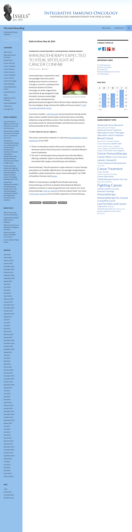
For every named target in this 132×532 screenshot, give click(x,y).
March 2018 (8, 296)
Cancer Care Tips (9, 63)
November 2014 (9, 414)
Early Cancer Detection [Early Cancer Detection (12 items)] (104, 182)
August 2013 (8, 459)
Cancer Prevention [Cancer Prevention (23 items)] (119, 157)
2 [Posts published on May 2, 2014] (121, 91)
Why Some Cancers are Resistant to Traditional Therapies (11, 227)
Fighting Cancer (50, 202)
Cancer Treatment (9, 75)
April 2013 (7, 470)
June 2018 (7, 287)
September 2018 (9, 278)
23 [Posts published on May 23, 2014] (122, 102)
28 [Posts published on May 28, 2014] (113, 106)
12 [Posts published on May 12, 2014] (104, 99)
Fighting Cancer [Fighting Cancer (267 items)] (109, 185)
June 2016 (7, 358)
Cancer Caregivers (10, 66)
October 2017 (8, 311)
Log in (6, 489)
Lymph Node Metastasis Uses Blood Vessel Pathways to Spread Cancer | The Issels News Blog (11, 186)
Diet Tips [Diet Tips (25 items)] (124, 179)
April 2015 (7, 399)
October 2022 (8, 272)
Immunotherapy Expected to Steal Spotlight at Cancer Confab (57, 60)
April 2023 (7, 255)
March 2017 (8, 331)
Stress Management (10, 103)
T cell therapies (52, 114)
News (5, 95)
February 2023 (8, 260)
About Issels (106, 28)
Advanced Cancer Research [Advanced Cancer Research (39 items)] (110, 125)
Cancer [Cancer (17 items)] (116, 141)
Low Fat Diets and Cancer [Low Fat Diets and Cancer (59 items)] (111, 203)
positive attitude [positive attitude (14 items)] (103, 211)
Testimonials (104, 74)
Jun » (126, 109)
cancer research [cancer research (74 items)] (106, 160)
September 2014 (9, 420)
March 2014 (8, 438)
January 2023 (8, 263)
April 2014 (7, 435)
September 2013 (9, 456)
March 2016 (8, 367)
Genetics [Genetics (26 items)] (101, 189)
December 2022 (9, 266)
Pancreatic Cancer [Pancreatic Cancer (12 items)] (119, 209)
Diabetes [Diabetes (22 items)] (116, 179)
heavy (46, 69)
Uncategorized (8, 109)
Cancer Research (62, 51)
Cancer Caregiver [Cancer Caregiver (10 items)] (102, 146)
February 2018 (8, 299)
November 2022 (9, 269)
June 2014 (7, 429)
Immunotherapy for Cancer (109, 72)
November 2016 (9, 343)
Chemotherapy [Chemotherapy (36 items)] (104, 179)
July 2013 (7, 462)
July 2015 (7, 391)
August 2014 (8, 423)
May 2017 (7, 325)
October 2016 (8, 346)
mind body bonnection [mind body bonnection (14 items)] (105, 209)
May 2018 (7, 290)
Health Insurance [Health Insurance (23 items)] (112, 189)
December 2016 (9, 340)
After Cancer (8, 52)
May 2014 (7, 432)
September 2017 (9, 314)
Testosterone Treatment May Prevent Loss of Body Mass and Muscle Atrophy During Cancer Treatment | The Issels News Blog (11, 147)
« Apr (100, 109)
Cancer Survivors (9, 72)
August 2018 (8, 281)
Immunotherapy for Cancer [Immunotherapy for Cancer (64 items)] (112, 197)
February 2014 (8, 441)
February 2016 (8, 370)
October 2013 (8, 453)
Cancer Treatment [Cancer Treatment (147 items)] (110, 169)
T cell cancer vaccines (38, 194)
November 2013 (9, 450)
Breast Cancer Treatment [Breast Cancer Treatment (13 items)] (105, 141)
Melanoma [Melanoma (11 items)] (111, 206)
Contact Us (103, 69)
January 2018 (8, 302)
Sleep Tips (62, 202)
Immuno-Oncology (10, 81)
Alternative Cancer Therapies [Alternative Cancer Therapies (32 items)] (110, 132)
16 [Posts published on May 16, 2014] (122, 99)
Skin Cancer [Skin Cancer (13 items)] (101, 213)
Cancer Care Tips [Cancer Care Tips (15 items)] (117, 148)
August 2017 (8, 317)
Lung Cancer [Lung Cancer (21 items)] (102, 206)
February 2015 (8, 405)
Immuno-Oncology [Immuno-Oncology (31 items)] (105, 191)
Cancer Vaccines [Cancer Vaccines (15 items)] (103, 172)
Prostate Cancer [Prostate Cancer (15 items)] (115, 211)
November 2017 (9, 308)
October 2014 (8, 417)
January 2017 (8, 337)
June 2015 (7, 394)
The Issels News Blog (14, 28)
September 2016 (9, 349)
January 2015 (8, 408)
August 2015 (8, 388)
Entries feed (7, 492)
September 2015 (9, 385)
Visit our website (50, 191)
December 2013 (9, 447)
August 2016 (8, 352)
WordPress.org (9, 498)
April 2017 (7, 328)
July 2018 (7, 284)
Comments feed (9, 495)
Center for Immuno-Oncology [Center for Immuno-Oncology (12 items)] (107, 174)
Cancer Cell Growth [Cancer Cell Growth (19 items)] (105, 150)
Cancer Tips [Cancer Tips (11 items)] (100, 165)
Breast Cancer (8, 60)
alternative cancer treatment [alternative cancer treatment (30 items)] (110, 135)
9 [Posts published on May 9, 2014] (121, 95)
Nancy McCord (9, 121)
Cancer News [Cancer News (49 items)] (104, 156)
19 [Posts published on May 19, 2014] (104, 102)
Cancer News (35, 202)
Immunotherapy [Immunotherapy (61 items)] (106, 194)
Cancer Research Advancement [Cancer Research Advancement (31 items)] (111, 163)
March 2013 (8, 473)
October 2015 (8, 382)
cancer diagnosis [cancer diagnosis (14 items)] (119, 151)
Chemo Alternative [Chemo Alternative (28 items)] (105, 176)
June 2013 (7, 464)
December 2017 (9, 305)
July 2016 (7, 355)
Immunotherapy (76, 51)
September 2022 (9, 275)
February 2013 (8, 476)
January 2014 (8, 444)
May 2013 (7, 467)
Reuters (54, 176)
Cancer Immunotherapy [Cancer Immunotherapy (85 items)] (112, 153)
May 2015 (7, 396)
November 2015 (9, 379)
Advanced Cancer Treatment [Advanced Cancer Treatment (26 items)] (109, 130)
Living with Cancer (10, 92)
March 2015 (8, 402)
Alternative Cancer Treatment (41, 51)
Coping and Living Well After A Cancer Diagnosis (11, 220)
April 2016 (7, 364)
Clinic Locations (105, 67)
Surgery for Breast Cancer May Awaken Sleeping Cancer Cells (10, 177)
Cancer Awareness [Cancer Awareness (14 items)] (104, 144)
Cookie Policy (119, 28)
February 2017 (8, 334)
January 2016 (8, 373)
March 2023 (8, 257)
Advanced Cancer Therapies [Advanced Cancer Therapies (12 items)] (106, 128)
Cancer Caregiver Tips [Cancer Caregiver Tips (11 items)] (104, 148)
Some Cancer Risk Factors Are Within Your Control (10, 235)
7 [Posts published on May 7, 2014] (112, 95)
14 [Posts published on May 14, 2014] (113, 99)
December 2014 (9, 411)
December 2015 (9, 376)
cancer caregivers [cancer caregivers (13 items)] (114, 146)
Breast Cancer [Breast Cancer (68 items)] (105, 138)
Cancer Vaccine (9, 78)
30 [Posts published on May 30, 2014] (122, 106)
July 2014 (7, 426)
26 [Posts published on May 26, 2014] (104, 106)
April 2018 (7, 293)
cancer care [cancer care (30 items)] (116, 143)
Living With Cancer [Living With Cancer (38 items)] (106, 200)
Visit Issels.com (105, 65)
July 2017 (7, 320)
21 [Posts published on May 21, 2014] (113, 102)
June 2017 (7, 323)
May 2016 (7, 361)
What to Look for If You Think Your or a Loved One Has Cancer (11, 126)
